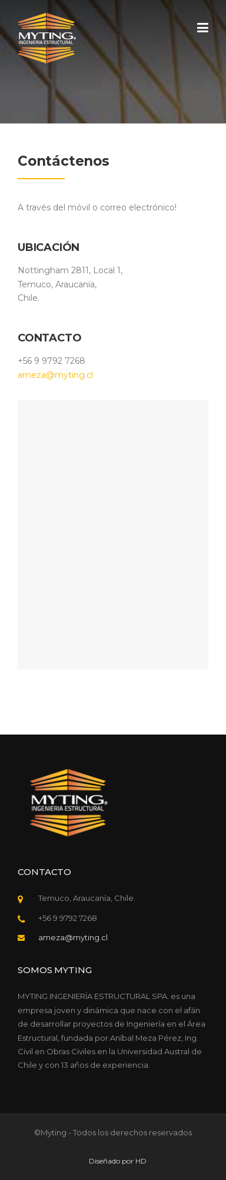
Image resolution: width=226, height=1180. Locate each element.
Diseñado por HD (118, 1161)
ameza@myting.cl (55, 375)
